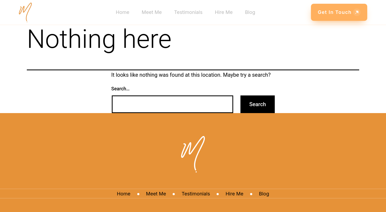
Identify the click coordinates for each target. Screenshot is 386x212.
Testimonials (188, 12)
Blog (250, 12)
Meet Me (152, 12)
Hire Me (224, 12)
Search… (120, 88)
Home (122, 12)
